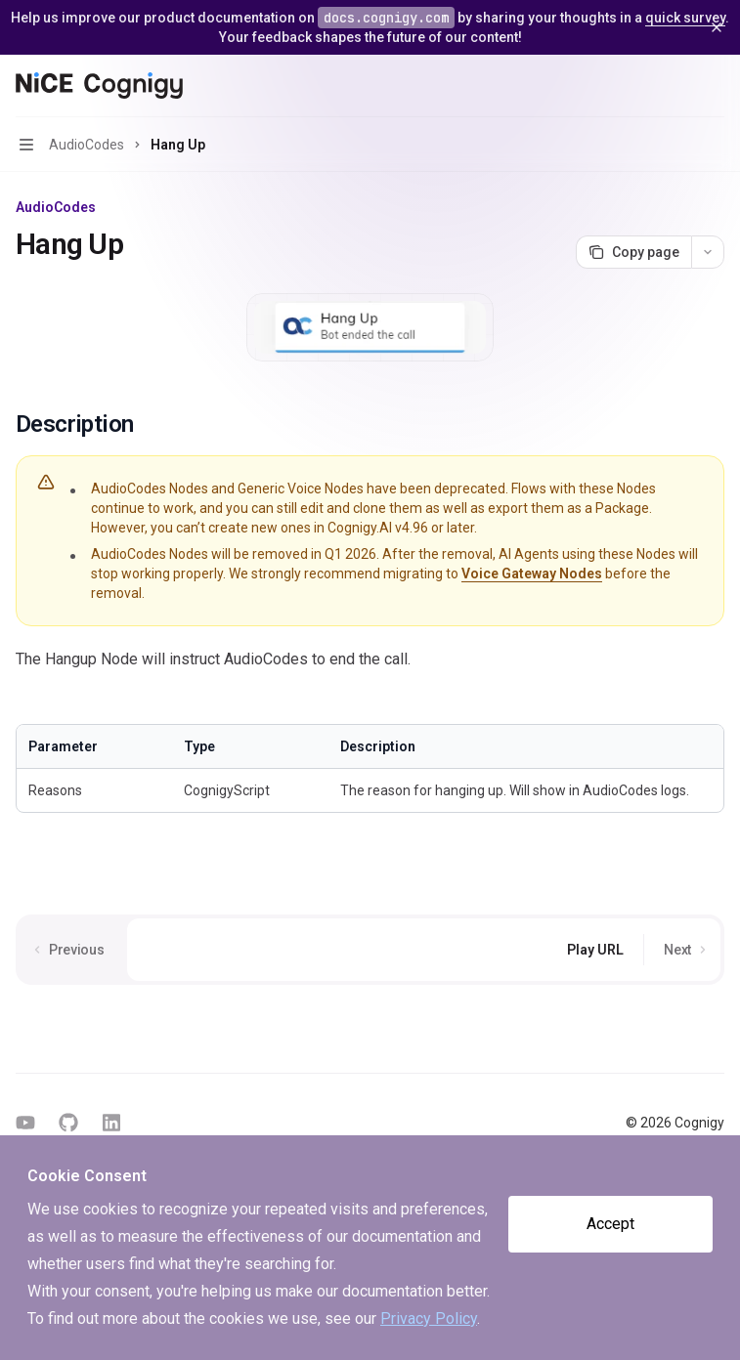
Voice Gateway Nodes (531, 573)
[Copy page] (633, 252)
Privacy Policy (428, 1318)
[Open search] (677, 86)
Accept (610, 1223)
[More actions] (714, 86)
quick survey (685, 17)
